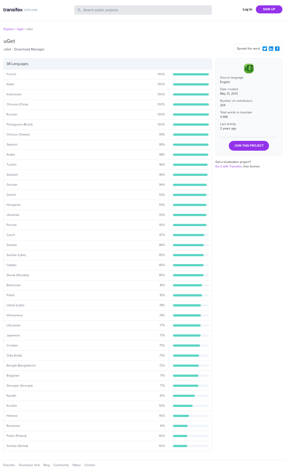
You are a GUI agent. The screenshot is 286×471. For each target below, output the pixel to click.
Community (61, 465)
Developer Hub (29, 465)
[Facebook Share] (277, 49)
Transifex (9, 465)
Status (76, 465)
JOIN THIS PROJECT (249, 146)
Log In (247, 9)
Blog (47, 465)
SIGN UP (269, 9)
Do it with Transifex (228, 166)
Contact (89, 465)
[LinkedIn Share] (271, 49)
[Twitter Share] (265, 49)
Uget (20, 29)
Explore (9, 29)
